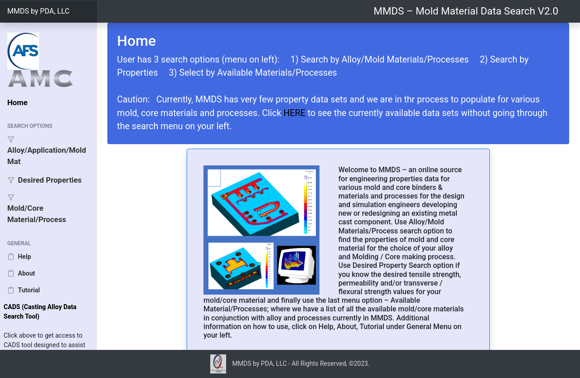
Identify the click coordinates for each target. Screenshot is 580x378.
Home (17, 102)
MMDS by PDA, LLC (38, 11)
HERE (294, 113)
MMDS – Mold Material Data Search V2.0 (465, 11)
